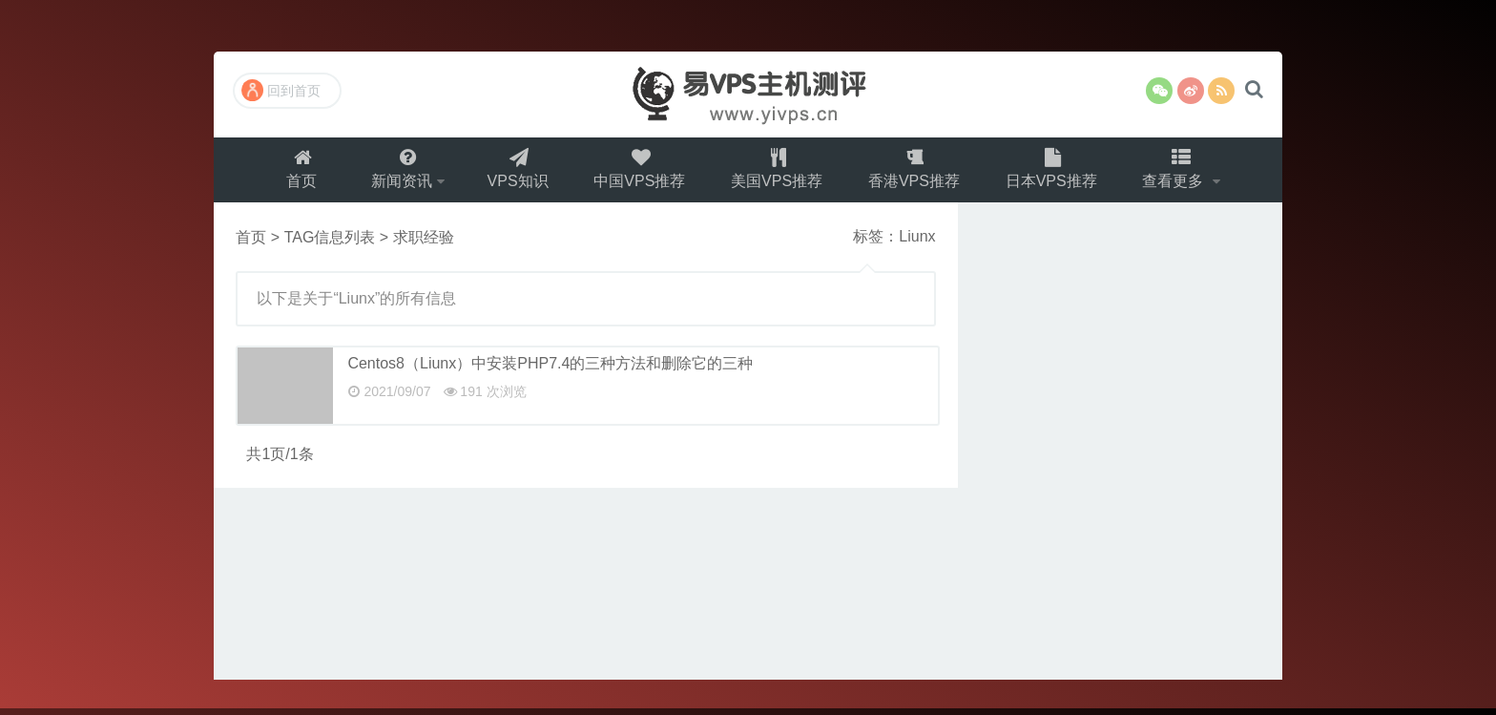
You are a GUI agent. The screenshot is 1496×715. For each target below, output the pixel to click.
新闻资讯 (395, 172)
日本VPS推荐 (1057, 172)
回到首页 (281, 90)
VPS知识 (515, 172)
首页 (294, 172)
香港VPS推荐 (918, 172)
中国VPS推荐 (639, 172)
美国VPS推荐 (778, 172)
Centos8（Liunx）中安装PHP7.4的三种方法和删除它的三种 (550, 370)
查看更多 (1183, 172)
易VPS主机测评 (748, 94)
